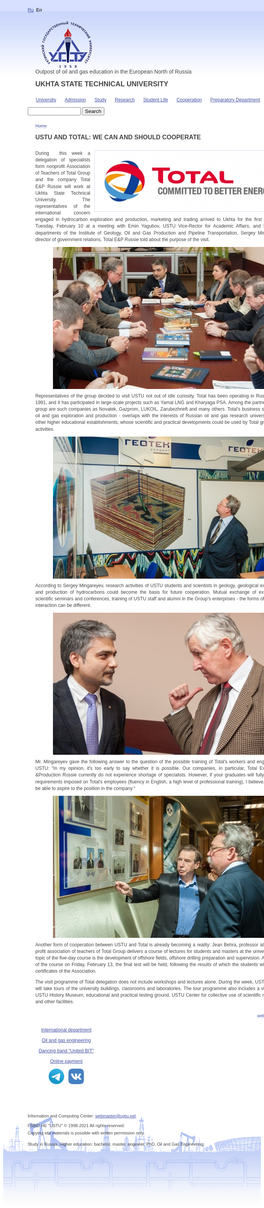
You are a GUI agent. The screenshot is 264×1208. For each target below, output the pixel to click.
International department (66, 1030)
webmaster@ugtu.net (115, 1116)
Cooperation (189, 100)
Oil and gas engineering (66, 1040)
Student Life (155, 100)
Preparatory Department (235, 100)
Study (101, 100)
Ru (31, 10)
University (46, 100)
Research (125, 100)
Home (41, 125)
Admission (75, 100)
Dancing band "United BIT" (66, 1051)
